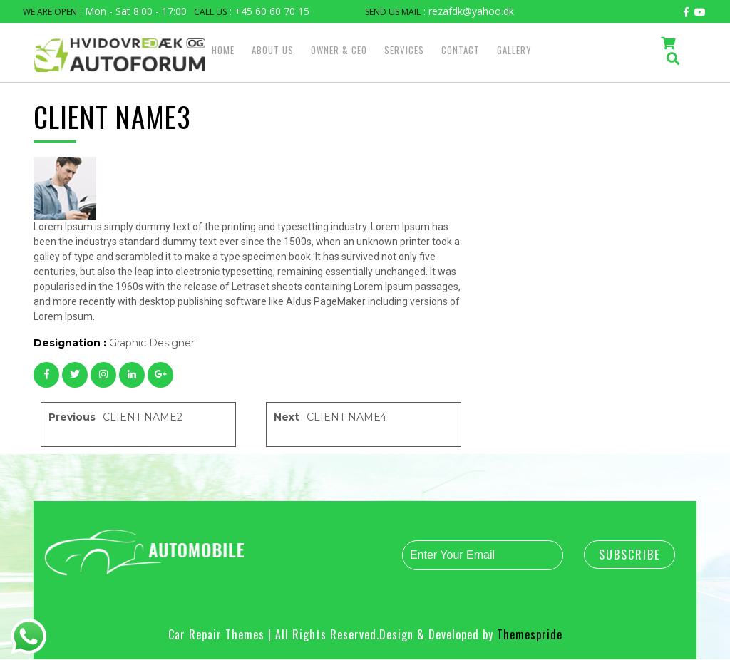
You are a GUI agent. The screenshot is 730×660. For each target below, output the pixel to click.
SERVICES (404, 50)
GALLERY (514, 50)
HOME (223, 50)
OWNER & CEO (339, 50)
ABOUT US (273, 50)
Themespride (527, 635)
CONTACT (460, 50)
